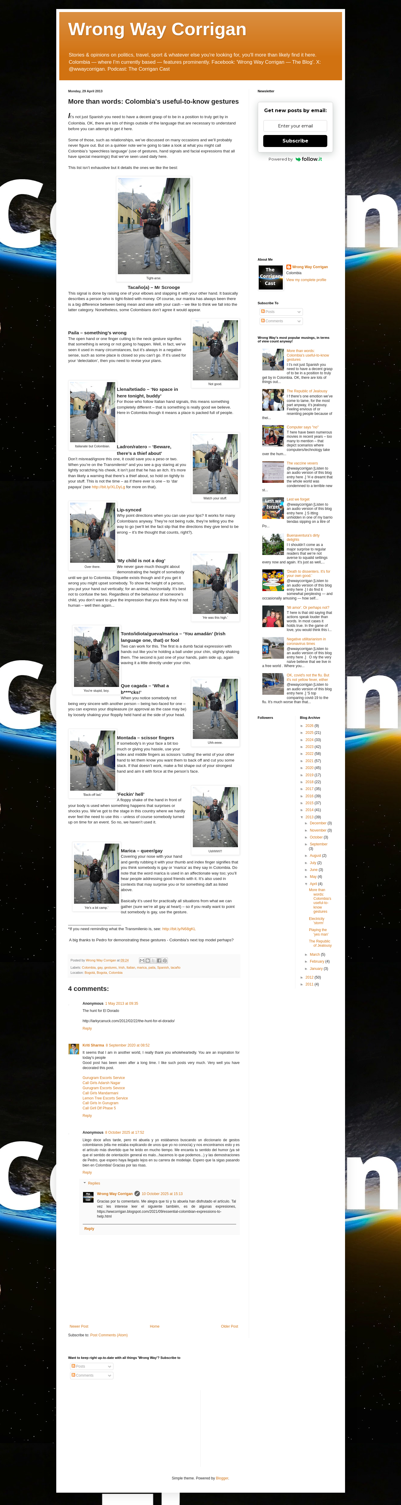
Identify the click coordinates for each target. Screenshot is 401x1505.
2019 (310, 775)
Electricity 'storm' (316, 921)
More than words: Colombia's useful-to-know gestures (308, 355)
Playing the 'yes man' (319, 932)
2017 (310, 789)
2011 (310, 984)
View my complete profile (306, 280)
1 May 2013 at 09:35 (121, 1003)
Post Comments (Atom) (109, 1335)
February (317, 961)
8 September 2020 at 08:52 (128, 1045)
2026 (310, 726)
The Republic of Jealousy (307, 391)
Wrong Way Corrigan (157, 29)
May (314, 877)
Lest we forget (298, 499)
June (314, 870)
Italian (130, 967)
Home (154, 1326)
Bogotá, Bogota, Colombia (103, 972)
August (316, 856)
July (313, 863)
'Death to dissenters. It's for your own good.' (308, 573)
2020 (310, 768)
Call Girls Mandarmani (101, 1093)
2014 (310, 810)
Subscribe (295, 141)
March (315, 954)
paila (152, 967)
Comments (272, 321)
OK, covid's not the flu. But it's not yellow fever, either (308, 677)
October (317, 837)
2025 (310, 733)
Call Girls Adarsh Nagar (101, 1083)
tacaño (175, 967)
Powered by (295, 159)
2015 (310, 803)
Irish (122, 967)
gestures (110, 967)
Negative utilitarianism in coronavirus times (306, 641)
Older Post (229, 1326)
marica (142, 967)
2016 (310, 796)
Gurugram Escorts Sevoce (104, 1088)
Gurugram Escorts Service (104, 1078)
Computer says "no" (303, 427)
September (319, 844)
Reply (87, 1028)
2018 (310, 782)
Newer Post (79, 1326)
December (319, 823)
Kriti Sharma (93, 1045)
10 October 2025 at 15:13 (162, 1194)
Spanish (163, 967)
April (314, 884)
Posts (268, 312)
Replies (94, 1183)
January (317, 969)
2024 (310, 740)
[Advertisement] (295, 209)
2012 (310, 977)
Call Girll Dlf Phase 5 (99, 1108)
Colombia (89, 967)
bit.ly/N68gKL (179, 929)
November (319, 830)
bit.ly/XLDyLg (108, 487)
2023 (310, 747)
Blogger (222, 1478)
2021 (310, 761)
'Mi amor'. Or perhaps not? (308, 607)
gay (100, 967)
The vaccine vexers (302, 463)
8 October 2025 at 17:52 (124, 1132)
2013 (310, 817)
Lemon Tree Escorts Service (105, 1098)
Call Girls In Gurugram (101, 1103)
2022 (310, 754)
